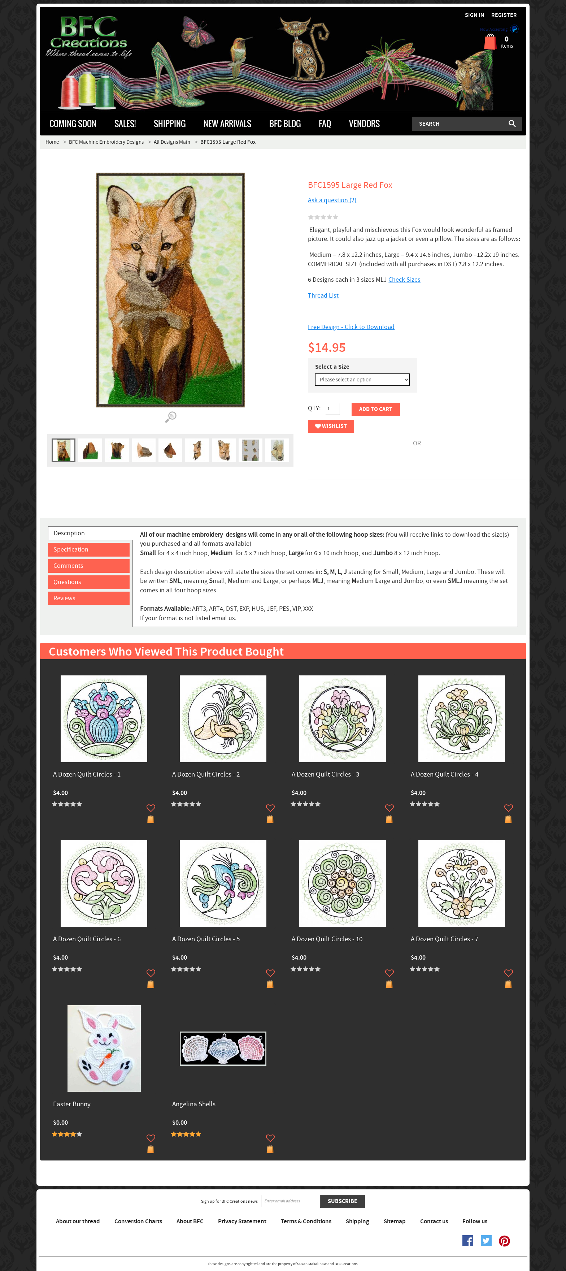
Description (69, 533)
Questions (67, 582)
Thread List (323, 295)
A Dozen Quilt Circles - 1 (87, 775)
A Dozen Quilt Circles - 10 (327, 939)
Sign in (474, 15)
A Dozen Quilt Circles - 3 (325, 775)
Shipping (357, 1221)
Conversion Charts (138, 1221)
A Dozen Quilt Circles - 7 (444, 939)
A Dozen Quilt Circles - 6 (87, 939)
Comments (68, 566)
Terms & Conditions (306, 1221)
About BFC (190, 1221)
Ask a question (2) (332, 200)
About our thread (78, 1221)
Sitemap (395, 1221)
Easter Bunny (72, 1104)
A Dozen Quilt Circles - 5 (206, 939)
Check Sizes (404, 280)
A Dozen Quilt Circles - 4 (444, 775)
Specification (70, 549)
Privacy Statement (242, 1221)
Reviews (64, 598)
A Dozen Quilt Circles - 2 (206, 775)
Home (52, 142)
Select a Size (332, 367)
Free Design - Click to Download (351, 327)
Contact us (434, 1221)
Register (504, 15)
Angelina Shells (193, 1104)
